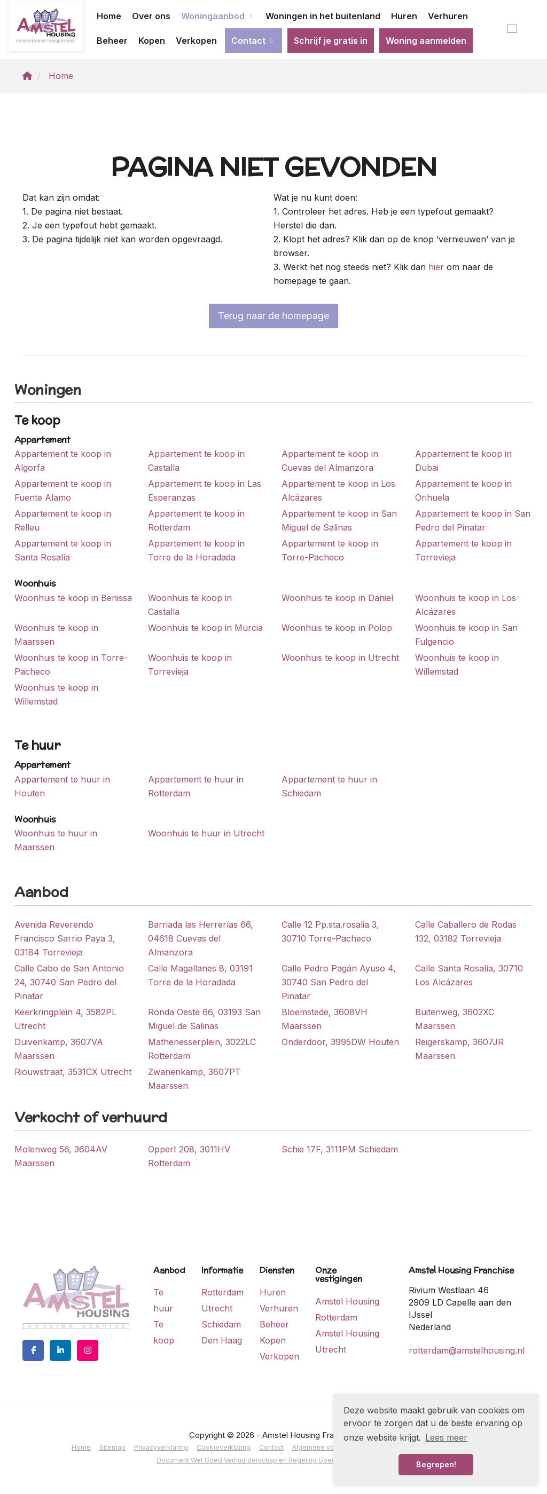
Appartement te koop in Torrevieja (463, 550)
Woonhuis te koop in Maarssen (56, 634)
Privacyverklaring (161, 1447)
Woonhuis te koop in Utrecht (340, 657)
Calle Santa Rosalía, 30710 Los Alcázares (469, 975)
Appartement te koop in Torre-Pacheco (330, 550)
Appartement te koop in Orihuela (463, 490)
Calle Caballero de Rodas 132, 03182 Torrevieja (466, 931)
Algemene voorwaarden (330, 1447)
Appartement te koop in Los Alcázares (338, 490)
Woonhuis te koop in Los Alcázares (465, 604)
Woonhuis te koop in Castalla (190, 604)
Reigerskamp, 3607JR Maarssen (459, 1049)
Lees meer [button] (446, 1437)
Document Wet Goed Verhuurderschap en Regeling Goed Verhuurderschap (274, 1460)
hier (436, 267)
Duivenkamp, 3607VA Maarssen (58, 1049)
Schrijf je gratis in (331, 40)
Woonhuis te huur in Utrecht (206, 833)
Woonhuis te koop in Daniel (337, 597)
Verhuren (448, 16)
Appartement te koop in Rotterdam (196, 520)
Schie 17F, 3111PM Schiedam (340, 1149)
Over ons (151, 16)
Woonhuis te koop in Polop (337, 627)
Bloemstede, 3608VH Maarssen (325, 1019)
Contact (253, 40)
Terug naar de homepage (273, 315)
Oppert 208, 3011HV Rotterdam (189, 1156)
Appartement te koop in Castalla (196, 460)
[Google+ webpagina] (87, 1350)
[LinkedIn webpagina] (60, 1350)
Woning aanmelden (426, 40)
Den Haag (221, 1340)
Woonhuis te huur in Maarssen (55, 840)
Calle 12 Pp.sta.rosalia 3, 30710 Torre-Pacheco (330, 931)
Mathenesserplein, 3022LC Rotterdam (202, 1049)
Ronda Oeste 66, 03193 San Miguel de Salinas (204, 1019)
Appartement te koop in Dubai (463, 460)
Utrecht (216, 1308)
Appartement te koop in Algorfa (62, 460)
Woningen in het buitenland (322, 16)
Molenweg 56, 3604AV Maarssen (60, 1156)
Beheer (112, 40)
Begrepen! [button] (436, 1464)
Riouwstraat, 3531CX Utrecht (72, 1071)
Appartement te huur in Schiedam (329, 786)
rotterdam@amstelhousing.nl (467, 1350)
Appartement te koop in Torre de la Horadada (196, 550)
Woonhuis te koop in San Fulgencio (466, 634)
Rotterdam (222, 1292)
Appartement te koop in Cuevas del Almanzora (330, 460)
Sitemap (112, 1447)
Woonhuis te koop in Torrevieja (190, 664)
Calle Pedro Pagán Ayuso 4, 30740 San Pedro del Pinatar (339, 982)
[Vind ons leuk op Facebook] (33, 1350)
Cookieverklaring (224, 1447)
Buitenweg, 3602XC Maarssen (454, 1019)
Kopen (151, 40)
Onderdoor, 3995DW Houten (340, 1042)
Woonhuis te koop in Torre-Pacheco (71, 664)
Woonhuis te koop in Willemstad (457, 664)
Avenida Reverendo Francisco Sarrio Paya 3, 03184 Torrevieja (64, 938)
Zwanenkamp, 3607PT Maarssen (194, 1078)
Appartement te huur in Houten (62, 786)
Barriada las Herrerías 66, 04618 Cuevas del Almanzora (200, 938)
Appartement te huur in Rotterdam (196, 786)
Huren (404, 16)
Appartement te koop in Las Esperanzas (204, 490)
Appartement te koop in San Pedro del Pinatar (472, 520)
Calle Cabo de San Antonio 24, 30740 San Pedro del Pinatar (69, 982)
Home (109, 16)
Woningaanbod (218, 16)
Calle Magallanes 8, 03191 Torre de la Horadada (200, 975)
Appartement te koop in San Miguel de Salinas (339, 520)
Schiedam (221, 1324)
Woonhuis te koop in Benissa (73, 597)
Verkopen (196, 40)
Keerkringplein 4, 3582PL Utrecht (65, 1019)
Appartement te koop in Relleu (62, 520)
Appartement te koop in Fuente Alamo (62, 490)
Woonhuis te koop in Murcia (205, 627)
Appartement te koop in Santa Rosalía (62, 550)
